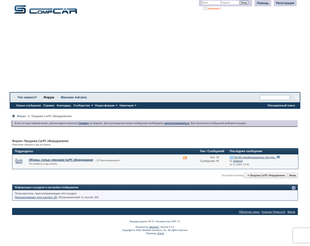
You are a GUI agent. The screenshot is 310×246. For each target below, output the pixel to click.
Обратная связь (249, 212)
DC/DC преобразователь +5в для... (255, 157)
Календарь (64, 105)
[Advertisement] (151, 54)
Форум (49, 97)
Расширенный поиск (281, 105)
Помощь (263, 3)
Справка (48, 105)
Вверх (292, 175)
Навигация (126, 105)
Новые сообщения (28, 105)
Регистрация (285, 3)
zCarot (160, 233)
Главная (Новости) (274, 212)
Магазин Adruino (74, 97)
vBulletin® (154, 227)
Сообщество (82, 105)
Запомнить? (212, 8)
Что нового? (27, 97)
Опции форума (105, 105)
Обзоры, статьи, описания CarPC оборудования (61, 160)
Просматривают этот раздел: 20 (36, 197)
